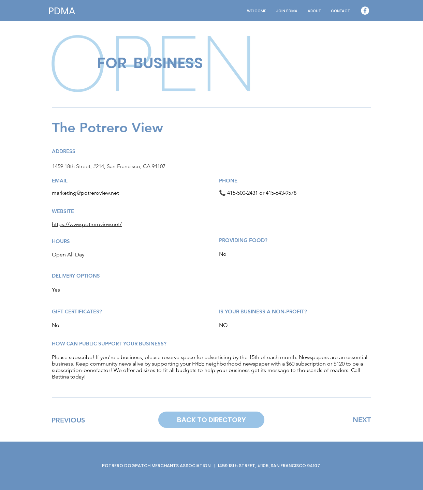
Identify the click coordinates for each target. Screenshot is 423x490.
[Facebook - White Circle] (365, 10)
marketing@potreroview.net (85, 193)
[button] (314, 11)
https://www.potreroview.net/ (87, 224)
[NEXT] (362, 420)
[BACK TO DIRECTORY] (211, 420)
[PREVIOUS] (68, 420)
